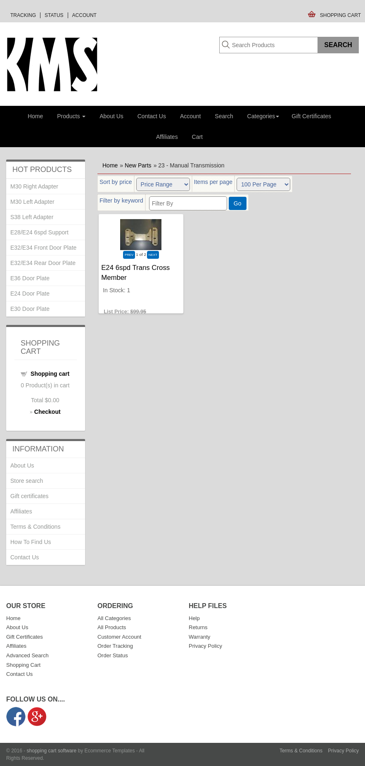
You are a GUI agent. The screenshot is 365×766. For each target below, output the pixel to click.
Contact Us (151, 116)
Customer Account (119, 637)
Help (194, 618)
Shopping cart (50, 373)
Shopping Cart (340, 15)
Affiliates (167, 137)
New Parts (138, 165)
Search (224, 116)
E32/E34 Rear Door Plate (43, 263)
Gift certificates (29, 496)
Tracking (23, 15)
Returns (198, 627)
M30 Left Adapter (32, 201)
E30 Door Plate (30, 308)
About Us (111, 116)
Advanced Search (27, 655)
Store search (26, 480)
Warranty (199, 637)
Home (35, 116)
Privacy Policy (205, 646)
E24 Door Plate (30, 293)
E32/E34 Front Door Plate (43, 247)
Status (54, 15)
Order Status (112, 655)
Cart (197, 137)
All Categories (114, 618)
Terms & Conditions (35, 526)
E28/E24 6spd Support (39, 232)
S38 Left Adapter (31, 217)
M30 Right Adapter (34, 186)
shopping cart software (52, 751)
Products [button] (71, 116)
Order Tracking (115, 646)
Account (84, 15)
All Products (111, 627)
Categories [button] (263, 116)
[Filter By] (188, 203)
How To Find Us (30, 542)
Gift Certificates (311, 116)
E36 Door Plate (30, 278)
